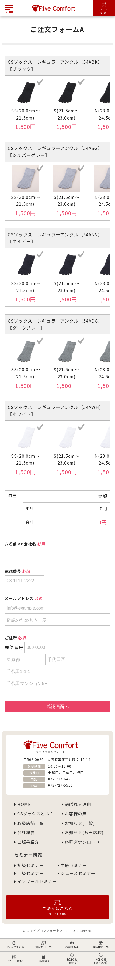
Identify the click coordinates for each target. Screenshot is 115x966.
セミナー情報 (14, 959)
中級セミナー (72, 865)
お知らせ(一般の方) (71, 959)
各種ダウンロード (81, 842)
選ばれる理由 (43, 945)
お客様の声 (72, 945)
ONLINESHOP (104, 8)
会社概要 (24, 832)
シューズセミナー (77, 873)
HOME (22, 804)
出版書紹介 (43, 959)
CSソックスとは (14, 945)
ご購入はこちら (57, 907)
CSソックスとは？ (34, 813)
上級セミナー (29, 873)
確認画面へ (58, 706)
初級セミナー (29, 865)
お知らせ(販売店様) (100, 959)
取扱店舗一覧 (100, 945)
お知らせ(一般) (78, 823)
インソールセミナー (35, 881)
